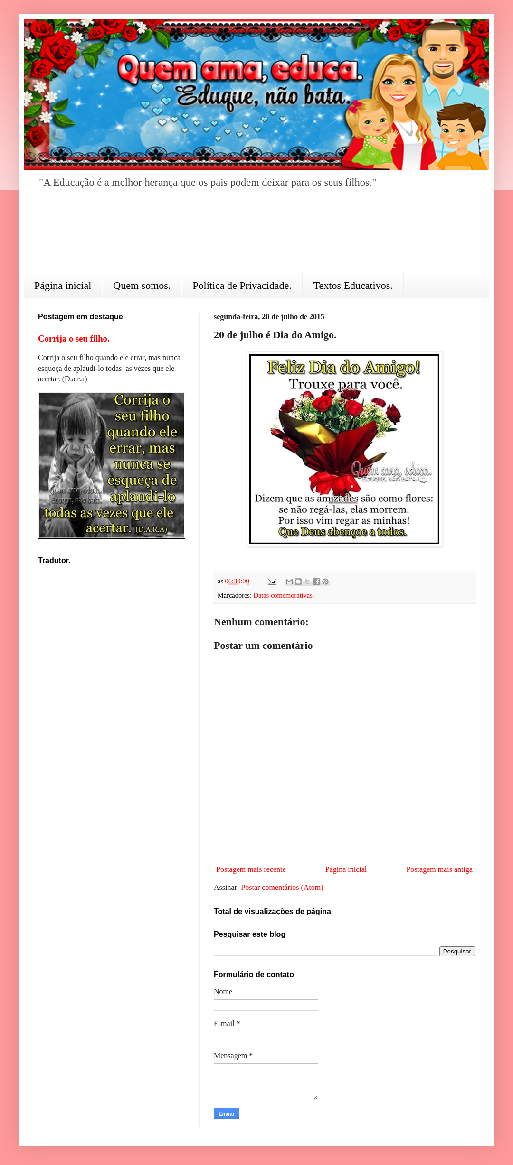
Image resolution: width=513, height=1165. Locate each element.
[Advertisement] (256, 237)
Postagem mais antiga (439, 869)
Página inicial (62, 285)
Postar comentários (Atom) (282, 887)
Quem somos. (142, 285)
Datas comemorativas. (284, 595)
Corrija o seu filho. (74, 338)
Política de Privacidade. (241, 285)
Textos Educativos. (353, 285)
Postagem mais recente (251, 869)
